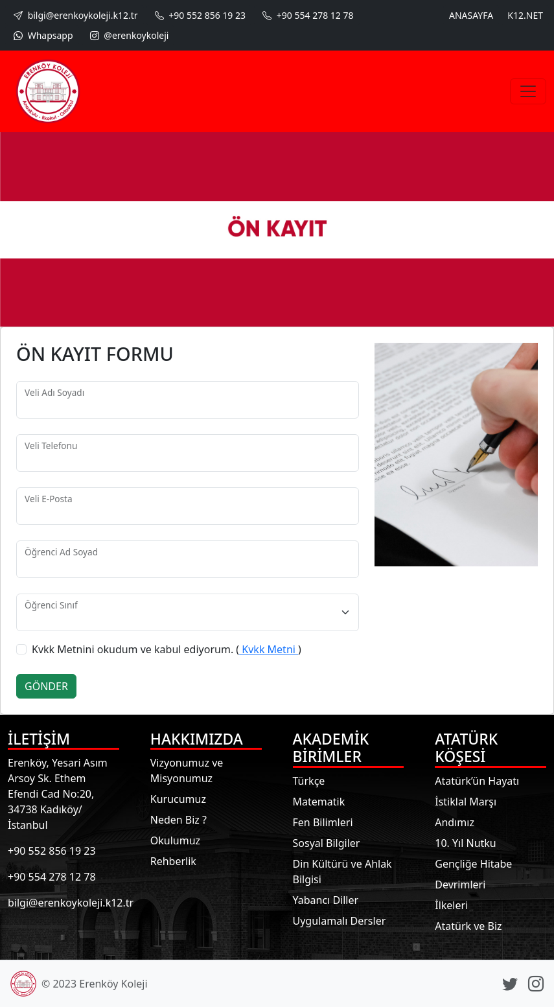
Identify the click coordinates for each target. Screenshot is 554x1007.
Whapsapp (42, 35)
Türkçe (309, 781)
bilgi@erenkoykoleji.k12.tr (74, 15)
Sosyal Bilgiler (326, 843)
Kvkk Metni (268, 649)
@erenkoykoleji (128, 35)
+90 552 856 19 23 (199, 15)
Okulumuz (175, 840)
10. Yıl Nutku (465, 843)
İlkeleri (451, 905)
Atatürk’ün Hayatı (477, 781)
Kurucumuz (178, 799)
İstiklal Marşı (465, 801)
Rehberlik (173, 861)
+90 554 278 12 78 (306, 15)
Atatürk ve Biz (468, 926)
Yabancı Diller (326, 900)
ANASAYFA (471, 15)
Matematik (319, 801)
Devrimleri (460, 884)
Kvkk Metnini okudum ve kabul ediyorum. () (166, 649)
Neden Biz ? (178, 820)
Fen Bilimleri (323, 822)
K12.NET (525, 15)
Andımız (454, 822)
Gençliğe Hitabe (473, 864)
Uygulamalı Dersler (339, 921)
